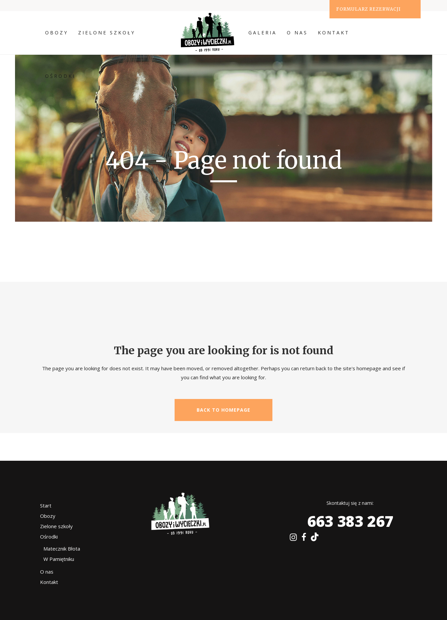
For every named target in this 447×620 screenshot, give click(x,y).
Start (45, 505)
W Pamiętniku (58, 559)
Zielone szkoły (56, 526)
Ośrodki (49, 536)
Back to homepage (223, 410)
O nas (46, 571)
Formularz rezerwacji (368, 9)
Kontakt (49, 582)
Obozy (47, 515)
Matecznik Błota (61, 548)
